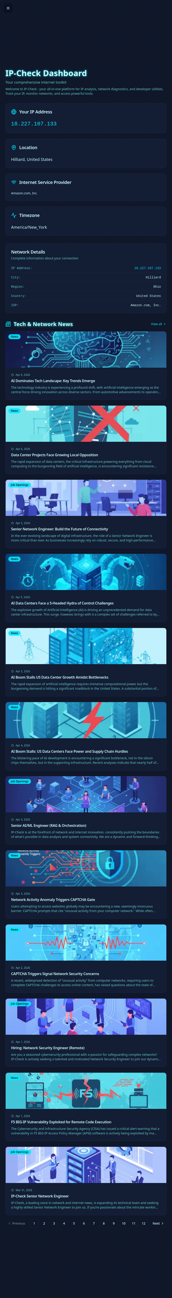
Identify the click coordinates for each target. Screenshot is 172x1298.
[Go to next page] (158, 1223)
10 (123, 1223)
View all (159, 324)
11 (133, 1223)
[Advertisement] (86, 31)
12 (143, 1223)
